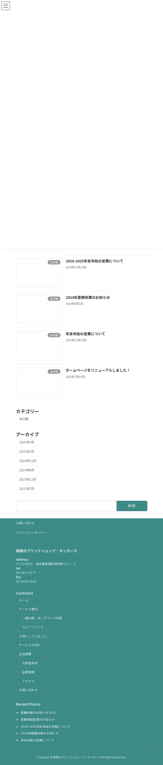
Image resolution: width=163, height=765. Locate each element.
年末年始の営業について (85, 333)
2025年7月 (26, 442)
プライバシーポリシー (31, 532)
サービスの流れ (30, 645)
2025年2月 (26, 451)
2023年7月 (26, 489)
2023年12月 (27, 479)
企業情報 (28, 672)
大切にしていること (33, 636)
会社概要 (25, 654)
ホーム (23, 600)
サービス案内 (28, 609)
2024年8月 (26, 470)
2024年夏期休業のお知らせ (87, 297)
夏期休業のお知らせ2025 (38, 713)
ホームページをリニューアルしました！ (97, 370)
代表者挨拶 (30, 663)
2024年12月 (27, 460)
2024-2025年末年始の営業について (94, 260)
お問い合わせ (25, 523)
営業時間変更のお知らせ (38, 719)
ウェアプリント (33, 627)
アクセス (28, 681)
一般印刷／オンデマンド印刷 (42, 618)
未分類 (23, 419)
